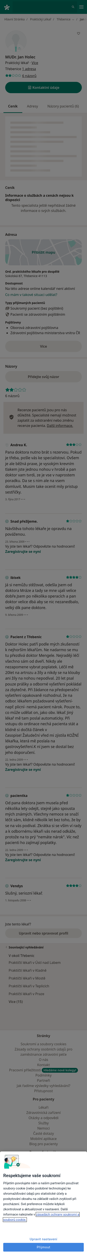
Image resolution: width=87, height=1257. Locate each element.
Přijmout (43, 1247)
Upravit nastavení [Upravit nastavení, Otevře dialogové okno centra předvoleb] (43, 1239)
